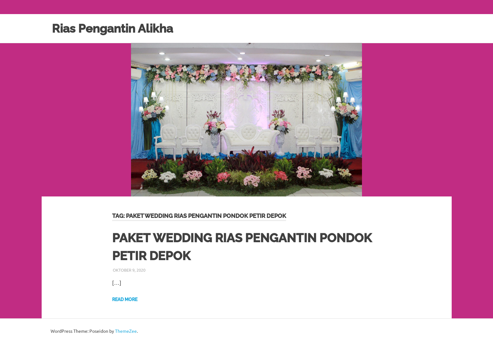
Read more (124, 299)
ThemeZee (126, 330)
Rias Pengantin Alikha (115, 28)
